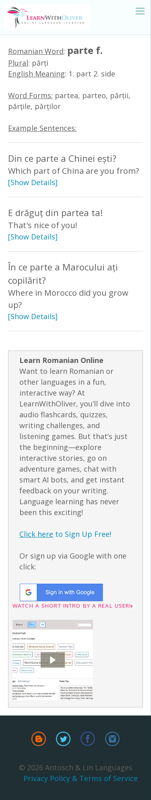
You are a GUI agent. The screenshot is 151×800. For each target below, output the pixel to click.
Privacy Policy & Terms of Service (80, 778)
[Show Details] (33, 182)
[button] (53, 660)
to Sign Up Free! (65, 534)
